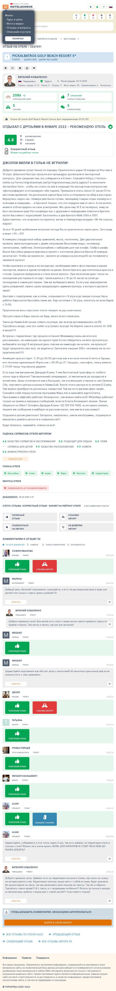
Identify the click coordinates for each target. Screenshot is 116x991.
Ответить (16, 602)
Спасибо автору (73, 516)
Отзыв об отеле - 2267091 (22, 46)
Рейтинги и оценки (47, 39)
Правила (26, 957)
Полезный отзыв (18, 516)
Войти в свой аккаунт (58, 922)
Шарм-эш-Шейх (48, 59)
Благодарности (78, 544)
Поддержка (42, 957)
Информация (10, 957)
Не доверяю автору (75, 527)
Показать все (15, 459)
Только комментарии (55, 544)
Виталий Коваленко (32, 77)
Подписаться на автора (20, 527)
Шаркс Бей (30, 59)
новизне (34, 544)
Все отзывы (70, 39)
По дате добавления (15, 544)
